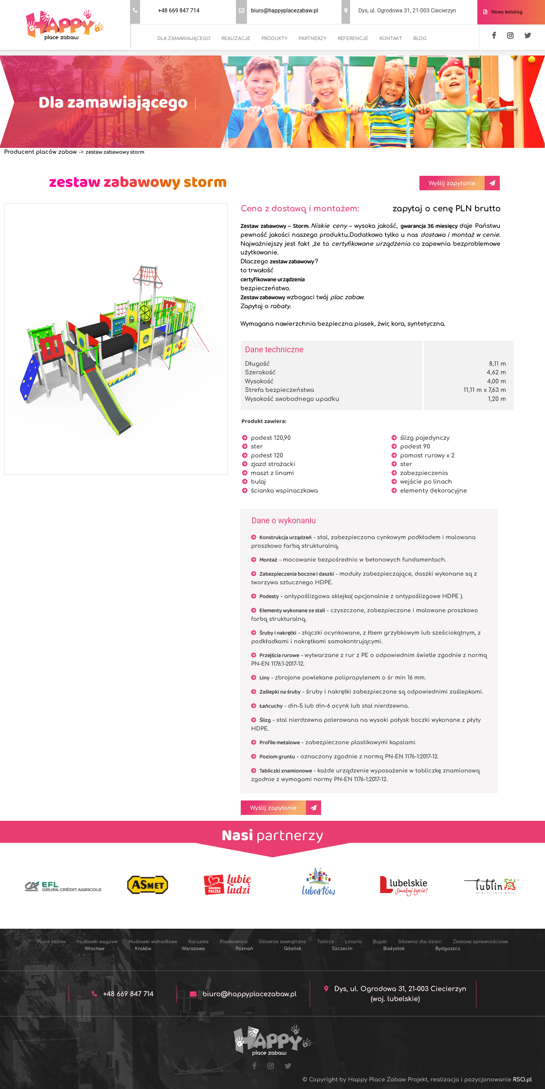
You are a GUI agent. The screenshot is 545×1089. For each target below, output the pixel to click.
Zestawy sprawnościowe (480, 941)
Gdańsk (292, 948)
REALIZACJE (235, 38)
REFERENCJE (353, 38)
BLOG (419, 38)
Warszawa (193, 948)
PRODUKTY (274, 38)
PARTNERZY (313, 38)
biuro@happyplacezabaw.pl (284, 10)
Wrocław (94, 948)
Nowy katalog (505, 12)
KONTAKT (390, 38)
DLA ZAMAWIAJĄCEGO (183, 38)
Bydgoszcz (447, 948)
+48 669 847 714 (178, 10)
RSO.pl (522, 1080)
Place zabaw (51, 941)
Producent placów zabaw (40, 152)
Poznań (244, 948)
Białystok (394, 948)
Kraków (143, 948)
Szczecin (342, 948)
